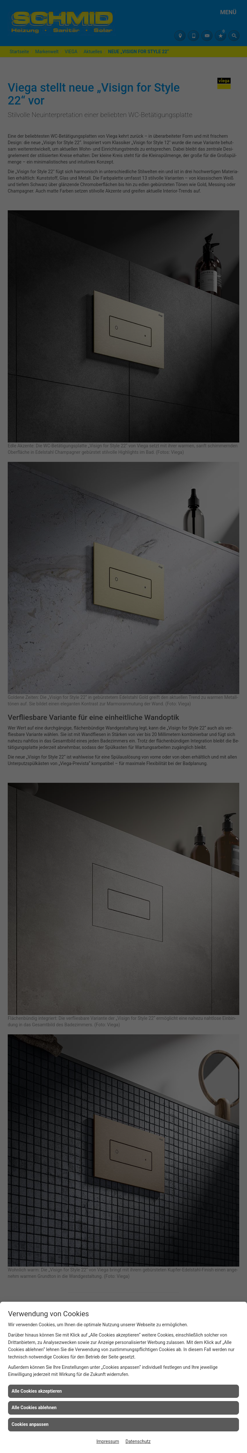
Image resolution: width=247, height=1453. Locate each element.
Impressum (107, 1441)
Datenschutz (138, 1441)
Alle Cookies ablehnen (34, 1407)
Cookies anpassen (30, 1424)
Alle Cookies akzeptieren (37, 1391)
